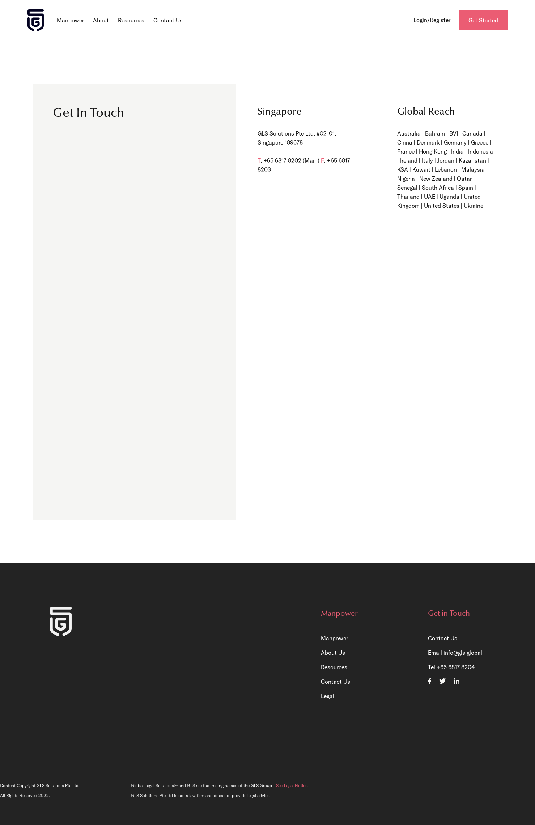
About (101, 20)
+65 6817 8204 (456, 667)
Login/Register (431, 19)
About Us (333, 652)
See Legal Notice (291, 785)
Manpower (70, 20)
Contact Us (168, 20)
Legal (327, 696)
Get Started (483, 20)
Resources (131, 20)
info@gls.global (462, 652)
